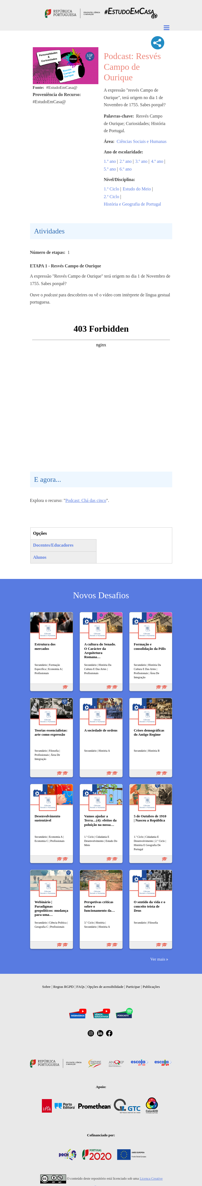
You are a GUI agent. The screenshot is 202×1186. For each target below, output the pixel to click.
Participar (133, 987)
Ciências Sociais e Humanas (141, 141)
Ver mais (157, 959)
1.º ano (110, 161)
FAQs (80, 987)
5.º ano (110, 169)
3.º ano (141, 161)
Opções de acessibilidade (105, 987)
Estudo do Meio (137, 189)
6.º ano (126, 169)
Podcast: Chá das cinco (85, 500)
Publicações (151, 987)
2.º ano (126, 161)
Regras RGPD (63, 987)
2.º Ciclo (111, 196)
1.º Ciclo (111, 189)
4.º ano (157, 161)
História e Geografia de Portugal (132, 204)
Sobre (46, 987)
